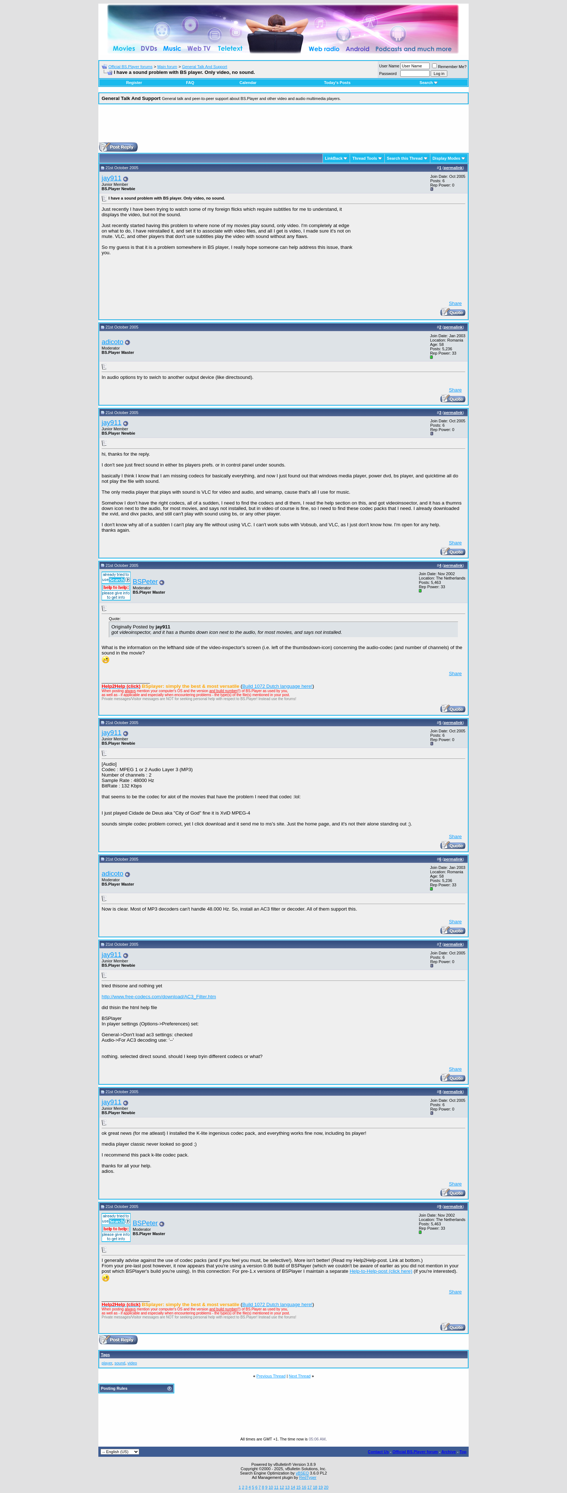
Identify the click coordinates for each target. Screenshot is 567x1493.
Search (428, 82)
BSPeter (145, 581)
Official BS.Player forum (415, 1452)
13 (287, 1487)
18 (315, 1487)
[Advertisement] (283, 126)
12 (282, 1487)
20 (326, 1487)
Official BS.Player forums (130, 66)
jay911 (112, 178)
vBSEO (302, 1473)
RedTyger (307, 1477)
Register (134, 82)
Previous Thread (271, 1376)
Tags (105, 1354)
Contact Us (378, 1452)
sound (119, 1363)
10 (271, 1487)
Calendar (247, 82)
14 (293, 1487)
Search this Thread (405, 158)
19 (320, 1487)
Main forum (167, 66)
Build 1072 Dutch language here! (277, 686)
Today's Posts (337, 82)
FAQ (190, 82)
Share (455, 303)
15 (298, 1487)
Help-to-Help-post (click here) (381, 1271)
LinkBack (334, 158)
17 (309, 1487)
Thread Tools (364, 158)
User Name (389, 66)
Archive (449, 1452)
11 (276, 1487)
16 (304, 1487)
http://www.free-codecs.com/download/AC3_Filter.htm (159, 996)
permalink (453, 168)
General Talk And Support (204, 66)
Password (388, 73)
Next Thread (300, 1376)
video (132, 1363)
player (107, 1363)
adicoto (112, 342)
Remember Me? (449, 66)
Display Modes (446, 158)
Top (463, 1452)
